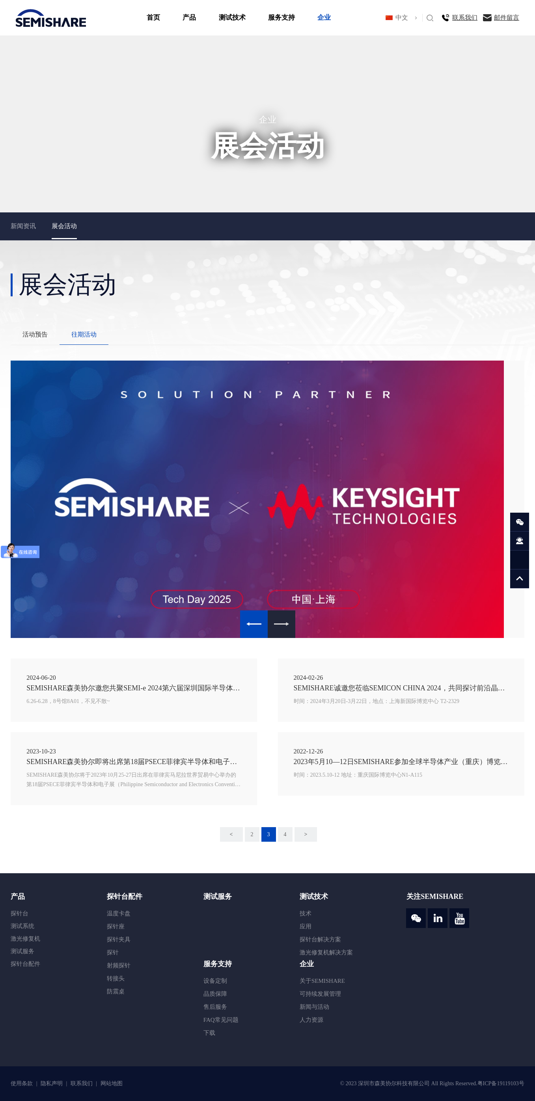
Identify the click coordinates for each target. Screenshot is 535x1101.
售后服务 (215, 1007)
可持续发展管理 (320, 994)
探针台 (19, 913)
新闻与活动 (314, 1007)
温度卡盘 (118, 913)
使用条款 (22, 1083)
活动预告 (35, 334)
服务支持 (281, 17)
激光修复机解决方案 (326, 952)
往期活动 (84, 334)
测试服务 (22, 951)
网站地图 (112, 1083)
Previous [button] (254, 624)
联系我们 (464, 17)
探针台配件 (25, 964)
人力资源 (311, 1020)
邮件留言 (506, 17)
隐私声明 (52, 1083)
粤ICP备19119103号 (500, 1083)
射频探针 (118, 965)
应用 (305, 926)
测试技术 (232, 17)
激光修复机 (25, 938)
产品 (189, 17)
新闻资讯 (23, 226)
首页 (153, 17)
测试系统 (22, 926)
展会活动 (64, 226)
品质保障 (215, 994)
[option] (267, 499)
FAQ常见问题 (221, 1020)
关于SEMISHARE (322, 981)
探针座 (116, 926)
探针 (113, 952)
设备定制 (215, 981)
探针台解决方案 (320, 939)
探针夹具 (118, 939)
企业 (324, 17)
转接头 (116, 978)
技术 (305, 913)
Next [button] (281, 624)
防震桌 (116, 991)
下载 (209, 1033)
